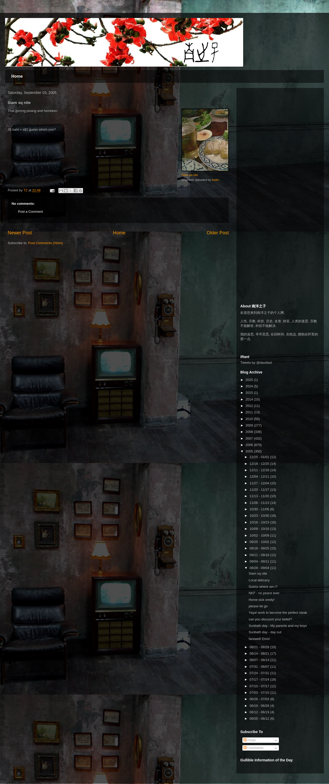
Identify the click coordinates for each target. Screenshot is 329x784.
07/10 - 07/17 (260, 686)
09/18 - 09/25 (260, 548)
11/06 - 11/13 (260, 503)
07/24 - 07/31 (260, 673)
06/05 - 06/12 (260, 718)
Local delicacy (259, 580)
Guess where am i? (263, 587)
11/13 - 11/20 (260, 496)
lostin (215, 179)
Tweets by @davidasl (256, 362)
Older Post (218, 232)
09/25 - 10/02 (260, 542)
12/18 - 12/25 (260, 464)
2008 (249, 432)
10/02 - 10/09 (260, 535)
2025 (249, 380)
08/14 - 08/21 (260, 653)
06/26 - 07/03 (260, 699)
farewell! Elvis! (259, 639)
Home (17, 76)
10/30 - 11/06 (260, 509)
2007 (249, 438)
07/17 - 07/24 (260, 679)
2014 (249, 399)
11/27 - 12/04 (260, 483)
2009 (249, 425)
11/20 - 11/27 (260, 490)
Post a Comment (30, 211)
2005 (249, 451)
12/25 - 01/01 (260, 457)
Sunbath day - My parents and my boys (278, 626)
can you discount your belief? (270, 619)
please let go (258, 606)
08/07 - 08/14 (260, 660)
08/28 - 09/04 (260, 568)
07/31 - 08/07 (260, 667)
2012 (249, 406)
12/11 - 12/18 (260, 470)
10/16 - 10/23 (260, 522)
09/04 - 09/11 (260, 561)
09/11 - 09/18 (260, 555)
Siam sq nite (189, 174)
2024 (249, 386)
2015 (249, 393)
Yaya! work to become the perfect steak (278, 612)
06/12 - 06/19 (260, 712)
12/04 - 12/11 (260, 476)
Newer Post (20, 232)
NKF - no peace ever (264, 593)
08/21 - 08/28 (260, 647)
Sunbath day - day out (265, 632)
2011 (249, 412)
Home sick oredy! (261, 600)
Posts (249, 740)
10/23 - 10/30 (260, 516)
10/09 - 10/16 (260, 529)
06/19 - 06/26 (260, 706)
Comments (253, 748)
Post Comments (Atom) (45, 243)
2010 (249, 419)
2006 (249, 445)
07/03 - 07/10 (260, 692)
